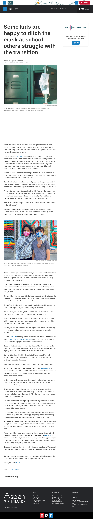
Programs (74, 497)
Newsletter (36, 503)
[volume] (10, 9)
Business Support (57, 499)
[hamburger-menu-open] (4, 3)
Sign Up (76, 43)
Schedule (74, 496)
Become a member (57, 496)
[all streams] (83, 9)
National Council (57, 501)
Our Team (36, 497)
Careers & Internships (39, 500)
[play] (5, 9)
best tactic (48, 435)
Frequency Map (76, 499)
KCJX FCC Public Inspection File (80, 505)
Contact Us (36, 501)
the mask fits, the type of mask (21, 339)
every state (20, 156)
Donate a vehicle (57, 497)
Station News (36, 499)
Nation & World (15, 469)
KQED (17, 463)
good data (13, 337)
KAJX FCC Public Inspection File (80, 502)
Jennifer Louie (45, 368)
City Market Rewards (58, 503)
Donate (85, 3)
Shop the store (56, 500)
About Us (35, 496)
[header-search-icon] (76, 3)
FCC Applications (76, 500)
